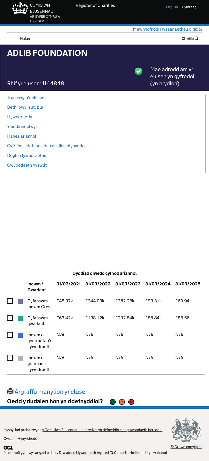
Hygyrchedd (27, 438)
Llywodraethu (20, 116)
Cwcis (8, 438)
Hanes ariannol (21, 136)
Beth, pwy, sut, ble (25, 107)
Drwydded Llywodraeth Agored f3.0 (87, 452)
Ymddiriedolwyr (22, 126)
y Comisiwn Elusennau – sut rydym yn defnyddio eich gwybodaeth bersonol (102, 430)
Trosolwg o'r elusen (25, 97)
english (172, 7)
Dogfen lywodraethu (26, 155)
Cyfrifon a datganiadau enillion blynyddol (46, 145)
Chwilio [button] (190, 38)
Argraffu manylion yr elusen (48, 391)
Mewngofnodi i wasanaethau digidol (167, 29)
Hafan (25, 38)
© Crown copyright (186, 447)
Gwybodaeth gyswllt (27, 165)
